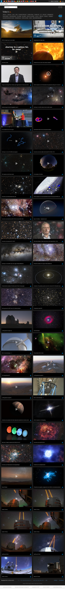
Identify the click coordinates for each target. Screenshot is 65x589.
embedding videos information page (29, 156)
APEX (16, 14)
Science (52, 1)
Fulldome (19, 16)
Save (4, 201)
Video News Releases (37, 18)
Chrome (5, 179)
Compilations (30, 14)
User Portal (56, 1)
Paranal (46, 16)
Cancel (10, 201)
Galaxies (24, 16)
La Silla (36, 16)
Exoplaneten (5, 16)
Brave (5, 177)
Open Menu (4, 4)
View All (4, 14)
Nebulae (41, 16)
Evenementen (50, 14)
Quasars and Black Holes (8, 18)
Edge (5, 180)
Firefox (5, 181)
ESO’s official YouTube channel (29, 154)
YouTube (2, 154)
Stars (30, 18)
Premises (51, 16)
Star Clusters (25, 18)
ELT (41, 14)
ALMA (13, 14)
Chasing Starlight (22, 14)
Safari (5, 182)
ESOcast (44, 14)
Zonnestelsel (18, 18)
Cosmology (36, 14)
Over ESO (9, 14)
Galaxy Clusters (30, 16)
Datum (61, 17)
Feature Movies (13, 16)
